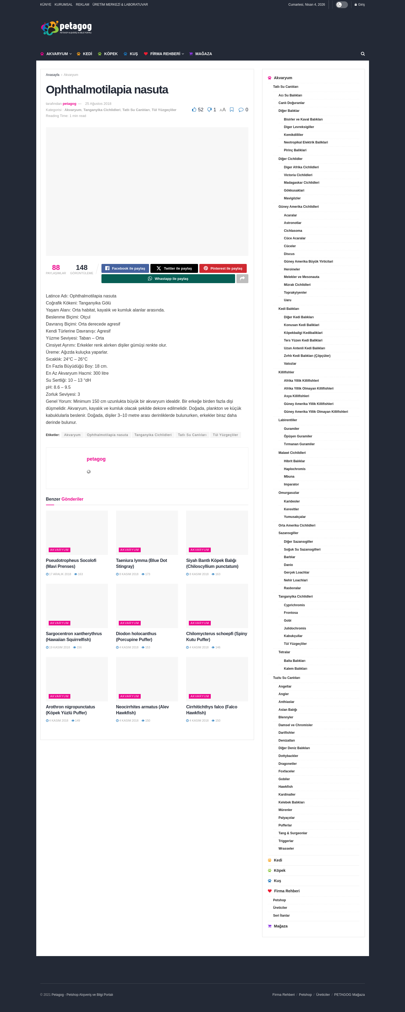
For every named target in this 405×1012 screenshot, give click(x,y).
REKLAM (82, 4)
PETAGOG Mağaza (349, 995)
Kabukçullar (293, 636)
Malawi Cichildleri (292, 453)
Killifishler (286, 372)
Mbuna (289, 476)
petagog (70, 104)
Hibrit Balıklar (294, 461)
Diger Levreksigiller (299, 127)
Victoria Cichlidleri (298, 175)
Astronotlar (293, 223)
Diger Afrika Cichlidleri (301, 167)
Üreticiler (280, 908)
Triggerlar (286, 841)
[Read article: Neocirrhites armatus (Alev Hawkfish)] (147, 682)
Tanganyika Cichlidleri (101, 110)
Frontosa (291, 613)
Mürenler (285, 810)
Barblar (289, 557)
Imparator (291, 484)
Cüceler (290, 246)
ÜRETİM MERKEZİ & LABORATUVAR (120, 4)
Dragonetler (288, 764)
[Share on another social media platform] (242, 281)
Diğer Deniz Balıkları (294, 748)
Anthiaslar (287, 702)
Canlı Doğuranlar (292, 103)
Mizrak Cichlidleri (297, 285)
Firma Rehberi (162, 54)
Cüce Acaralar (295, 238)
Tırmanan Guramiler (299, 444)
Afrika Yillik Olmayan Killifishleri (309, 388)
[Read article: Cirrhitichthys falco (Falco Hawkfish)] (217, 682)
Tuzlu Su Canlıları (286, 678)
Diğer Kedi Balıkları (299, 317)
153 (145, 649)
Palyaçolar (287, 818)
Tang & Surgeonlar (293, 833)
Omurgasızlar (289, 493)
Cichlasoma (293, 231)
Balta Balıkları (294, 661)
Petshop (279, 900)
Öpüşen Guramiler (298, 436)
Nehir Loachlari (296, 580)
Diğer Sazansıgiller (298, 542)
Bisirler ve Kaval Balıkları (303, 119)
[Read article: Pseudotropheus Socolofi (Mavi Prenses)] (77, 535)
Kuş (131, 54)
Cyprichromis (294, 605)
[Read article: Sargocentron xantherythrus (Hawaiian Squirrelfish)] (77, 609)
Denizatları (287, 740)
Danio (288, 565)
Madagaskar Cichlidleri (302, 183)
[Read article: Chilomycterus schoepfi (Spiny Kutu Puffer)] (217, 609)
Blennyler (286, 717)
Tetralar (284, 652)
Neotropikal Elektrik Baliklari (306, 142)
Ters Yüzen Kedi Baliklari (303, 340)
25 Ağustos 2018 (98, 104)
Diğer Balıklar (289, 111)
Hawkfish (286, 787)
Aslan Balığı (288, 710)
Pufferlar (285, 825)
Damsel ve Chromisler (296, 725)
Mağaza (200, 54)
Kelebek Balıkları (292, 802)
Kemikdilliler (293, 135)
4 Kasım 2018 (127, 649)
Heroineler (292, 269)
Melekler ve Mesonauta (302, 277)
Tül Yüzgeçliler (164, 110)
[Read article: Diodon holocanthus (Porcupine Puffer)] (147, 609)
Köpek (108, 54)
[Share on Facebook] (125, 269)
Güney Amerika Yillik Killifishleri (309, 404)
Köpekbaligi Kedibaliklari (303, 333)
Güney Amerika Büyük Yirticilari (308, 261)
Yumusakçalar (295, 517)
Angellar (285, 686)
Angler (284, 694)
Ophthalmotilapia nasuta (107, 438)
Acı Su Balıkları (290, 95)
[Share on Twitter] (174, 269)
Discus (289, 254)
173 (145, 576)
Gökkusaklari (294, 190)
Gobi (287, 620)
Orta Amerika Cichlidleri (297, 525)
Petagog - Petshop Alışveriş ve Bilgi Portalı (82, 995)
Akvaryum (54, 54)
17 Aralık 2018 (58, 576)
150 (145, 723)
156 (77, 649)
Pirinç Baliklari (295, 150)
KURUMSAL (64, 4)
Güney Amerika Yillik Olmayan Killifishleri (316, 412)
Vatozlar (290, 364)
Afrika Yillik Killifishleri (301, 381)
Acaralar (290, 215)
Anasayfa (53, 75)
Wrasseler (286, 848)
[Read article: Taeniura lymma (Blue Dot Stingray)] (147, 535)
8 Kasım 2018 (127, 576)
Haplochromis (295, 469)
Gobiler (284, 779)
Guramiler (291, 429)
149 (75, 723)
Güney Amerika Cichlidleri (299, 207)
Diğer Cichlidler (291, 159)
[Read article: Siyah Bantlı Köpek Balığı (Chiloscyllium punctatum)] (217, 535)
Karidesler (292, 501)
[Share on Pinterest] (223, 269)
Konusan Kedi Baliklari (302, 325)
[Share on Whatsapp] (168, 281)
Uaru (287, 300)
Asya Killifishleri (296, 396)
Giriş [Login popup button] (360, 4)
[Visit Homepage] (66, 28)
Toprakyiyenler (295, 292)
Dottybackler (288, 756)
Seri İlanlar (281, 915)
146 (216, 649)
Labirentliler (288, 420)
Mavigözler (292, 198)
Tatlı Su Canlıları (136, 110)
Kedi (84, 54)
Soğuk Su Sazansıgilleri (302, 549)
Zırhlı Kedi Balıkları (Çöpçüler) (307, 356)
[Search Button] (363, 54)
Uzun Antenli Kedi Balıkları (304, 348)
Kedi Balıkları (289, 309)
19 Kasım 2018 (58, 649)
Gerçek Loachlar (296, 572)
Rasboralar (292, 588)
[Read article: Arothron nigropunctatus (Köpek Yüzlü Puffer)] (77, 682)
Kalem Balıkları (295, 669)
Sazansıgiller (288, 533)
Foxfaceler (287, 771)
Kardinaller (287, 794)
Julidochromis (295, 628)
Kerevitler (291, 509)
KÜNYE (45, 4)
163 (78, 576)
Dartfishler (287, 733)
